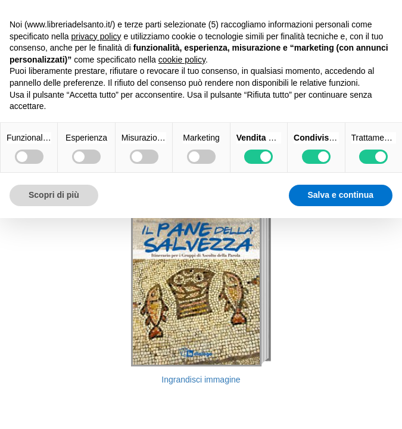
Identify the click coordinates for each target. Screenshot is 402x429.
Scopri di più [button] (54, 195)
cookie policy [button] (181, 59)
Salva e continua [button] (340, 195)
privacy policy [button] (96, 36)
